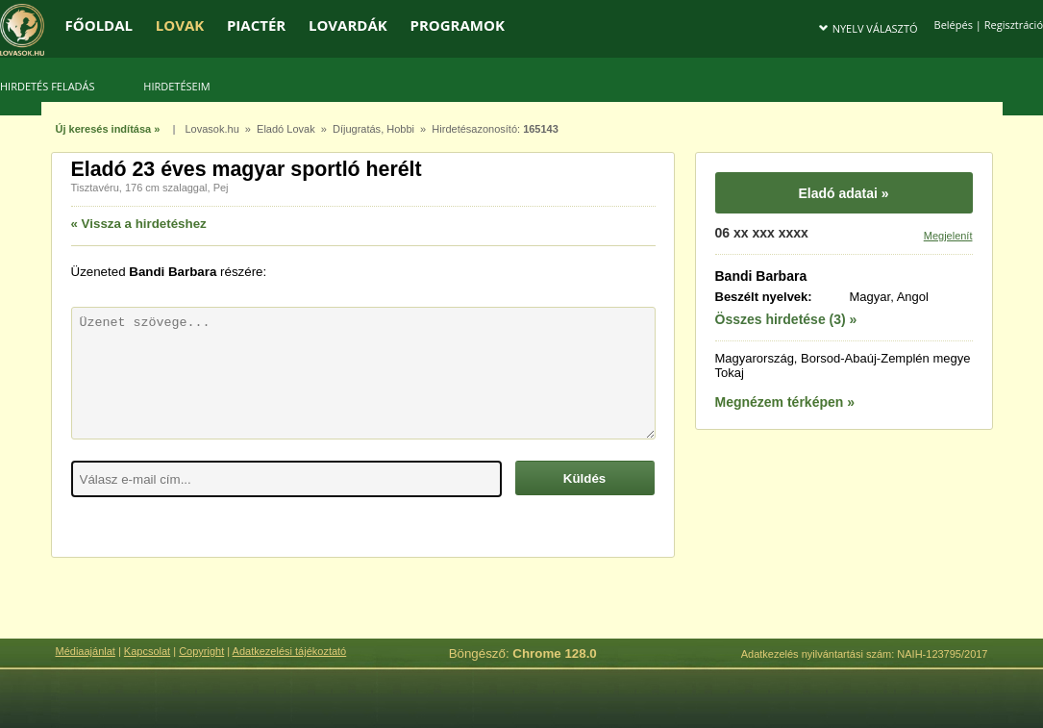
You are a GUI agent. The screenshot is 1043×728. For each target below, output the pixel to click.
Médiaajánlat (85, 651)
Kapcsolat (147, 651)
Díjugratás (357, 129)
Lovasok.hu (211, 129)
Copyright (201, 651)
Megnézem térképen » (785, 402)
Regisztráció (1013, 24)
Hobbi (400, 129)
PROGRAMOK (457, 25)
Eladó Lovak (286, 129)
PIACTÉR (256, 25)
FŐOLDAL (99, 25)
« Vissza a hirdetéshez (139, 223)
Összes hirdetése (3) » (786, 319)
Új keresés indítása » (108, 129)
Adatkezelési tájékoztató (290, 651)
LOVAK (180, 25)
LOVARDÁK (348, 25)
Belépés (953, 24)
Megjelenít (948, 235)
